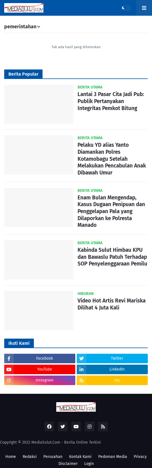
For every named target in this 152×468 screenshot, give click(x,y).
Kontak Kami (80, 456)
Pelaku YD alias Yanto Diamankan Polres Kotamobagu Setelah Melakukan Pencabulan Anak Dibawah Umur (112, 159)
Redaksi (30, 456)
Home (10, 456)
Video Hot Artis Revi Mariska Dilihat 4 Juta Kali (112, 304)
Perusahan (52, 456)
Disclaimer (68, 463)
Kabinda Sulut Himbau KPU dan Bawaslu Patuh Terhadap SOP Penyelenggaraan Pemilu (112, 257)
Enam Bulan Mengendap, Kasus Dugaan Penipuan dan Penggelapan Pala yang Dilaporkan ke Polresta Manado (111, 211)
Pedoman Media (112, 456)
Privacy (140, 456)
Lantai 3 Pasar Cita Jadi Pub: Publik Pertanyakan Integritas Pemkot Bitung (111, 101)
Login (89, 463)
